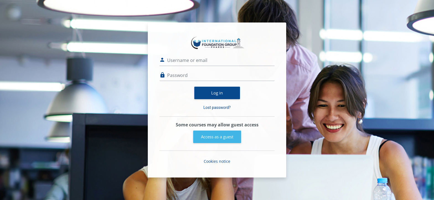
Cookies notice (217, 161)
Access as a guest (217, 136)
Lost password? (217, 107)
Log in (217, 93)
